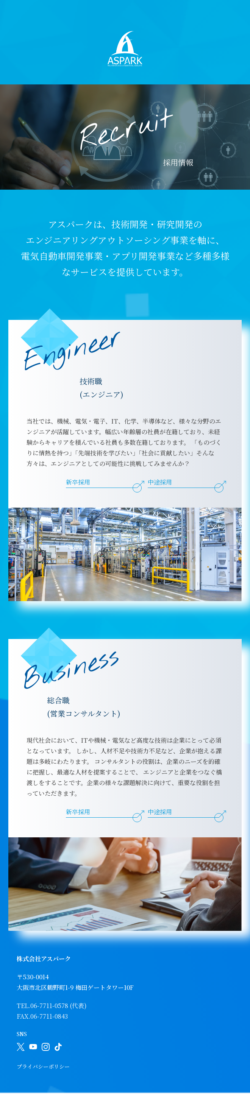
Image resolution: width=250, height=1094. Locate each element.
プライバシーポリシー (43, 1066)
